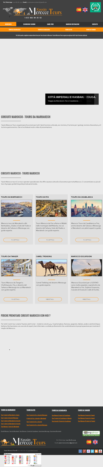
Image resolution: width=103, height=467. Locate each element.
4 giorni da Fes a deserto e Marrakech (36, 418)
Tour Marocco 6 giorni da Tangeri (86, 415)
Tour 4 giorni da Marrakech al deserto (10, 421)
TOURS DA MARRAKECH (11, 197)
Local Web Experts (33, 450)
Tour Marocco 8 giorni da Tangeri (86, 418)
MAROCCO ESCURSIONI (81, 257)
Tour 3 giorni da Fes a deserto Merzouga (37, 415)
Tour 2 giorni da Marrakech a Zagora (10, 415)
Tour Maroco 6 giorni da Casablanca (61, 415)
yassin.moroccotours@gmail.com (37, 2)
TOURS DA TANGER (9, 257)
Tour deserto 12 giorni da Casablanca (61, 421)
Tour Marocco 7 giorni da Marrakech (10, 427)
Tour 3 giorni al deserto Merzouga (9, 418)
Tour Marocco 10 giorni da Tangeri (86, 421)
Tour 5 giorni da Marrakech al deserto (10, 424)
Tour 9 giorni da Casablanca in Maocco (61, 418)
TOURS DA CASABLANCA (82, 197)
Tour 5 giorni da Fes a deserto (34, 422)
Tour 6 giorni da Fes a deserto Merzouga (37, 425)
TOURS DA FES (42, 197)
